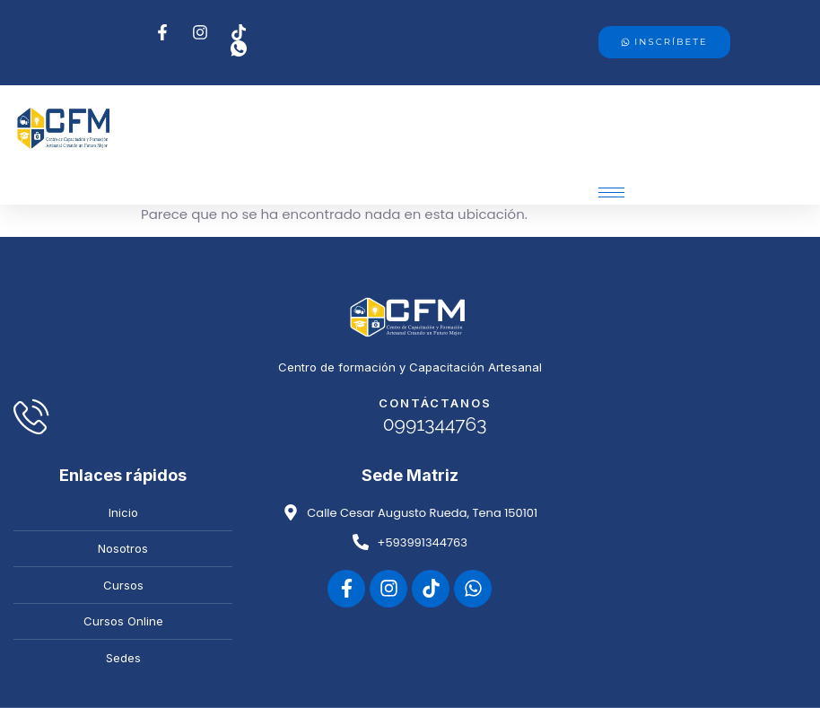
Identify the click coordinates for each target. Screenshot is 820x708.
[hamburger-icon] (611, 192)
